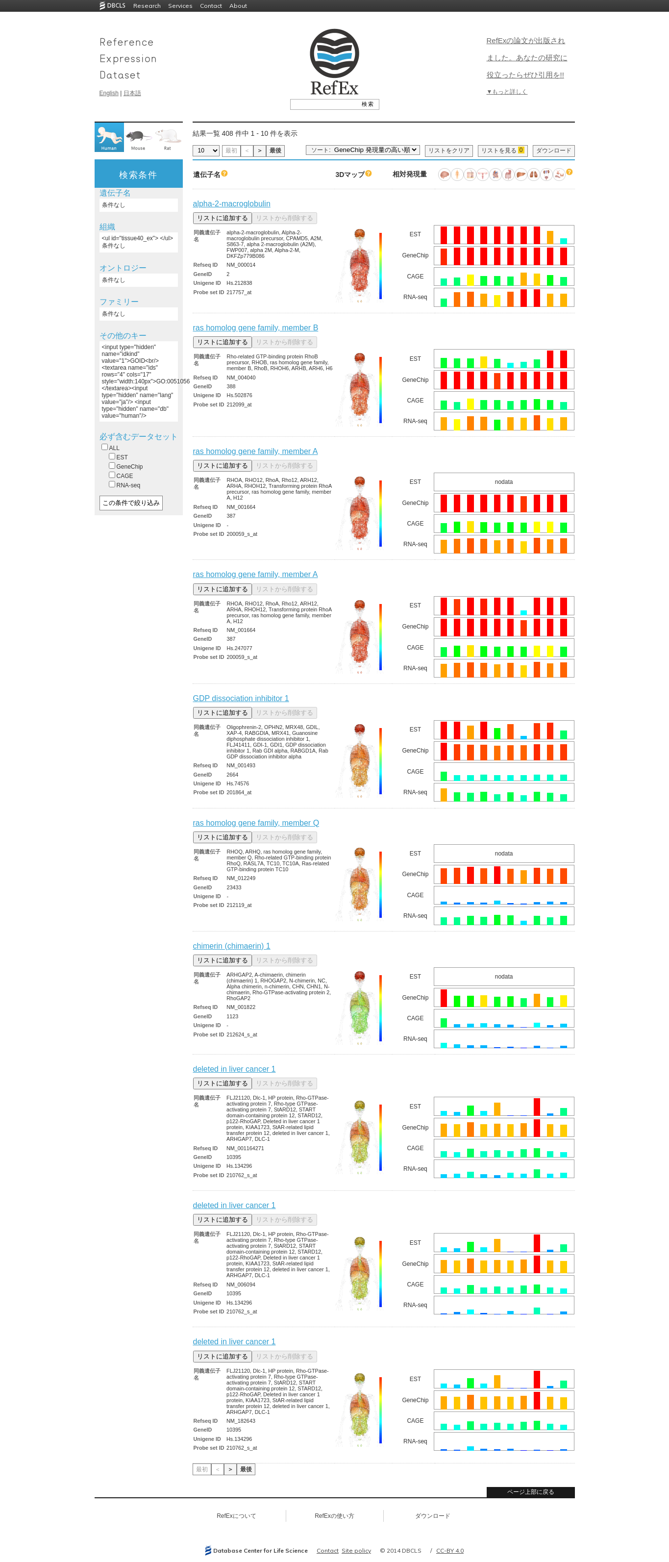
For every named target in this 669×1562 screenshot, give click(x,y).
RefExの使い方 (334, 1515)
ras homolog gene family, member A (255, 451)
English (109, 93)
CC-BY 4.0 (450, 1550)
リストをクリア (449, 150)
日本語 (132, 93)
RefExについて (236, 1515)
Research (147, 5)
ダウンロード (553, 150)
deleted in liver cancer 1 (234, 1069)
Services (180, 5)
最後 (275, 150)
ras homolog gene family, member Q (256, 823)
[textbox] (324, 104)
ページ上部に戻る (530, 1491)
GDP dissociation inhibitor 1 (241, 698)
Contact (211, 5)
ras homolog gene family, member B (256, 328)
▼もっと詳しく (507, 91)
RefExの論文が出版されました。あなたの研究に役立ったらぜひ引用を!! (527, 57)
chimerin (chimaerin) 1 (232, 946)
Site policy (356, 1550)
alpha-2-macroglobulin (232, 204)
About (238, 5)
